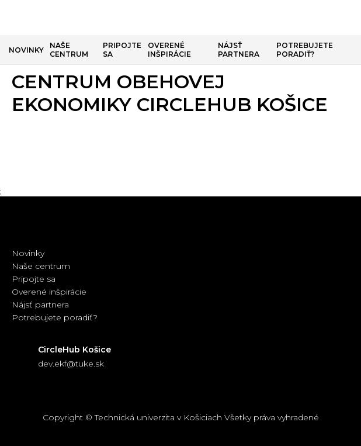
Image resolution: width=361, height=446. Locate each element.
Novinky (26, 50)
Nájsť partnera (238, 49)
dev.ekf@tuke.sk (71, 363)
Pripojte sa (122, 49)
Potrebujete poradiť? (304, 49)
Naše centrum (69, 49)
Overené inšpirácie (169, 49)
